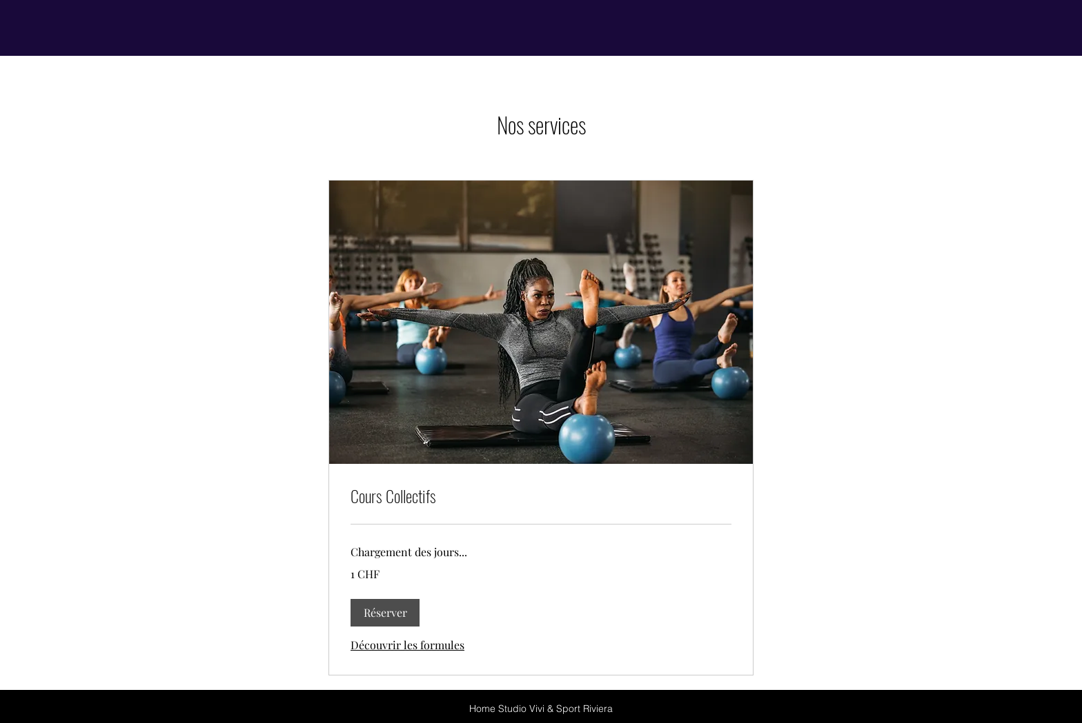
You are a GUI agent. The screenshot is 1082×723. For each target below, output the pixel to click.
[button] (385, 613)
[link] (541, 496)
